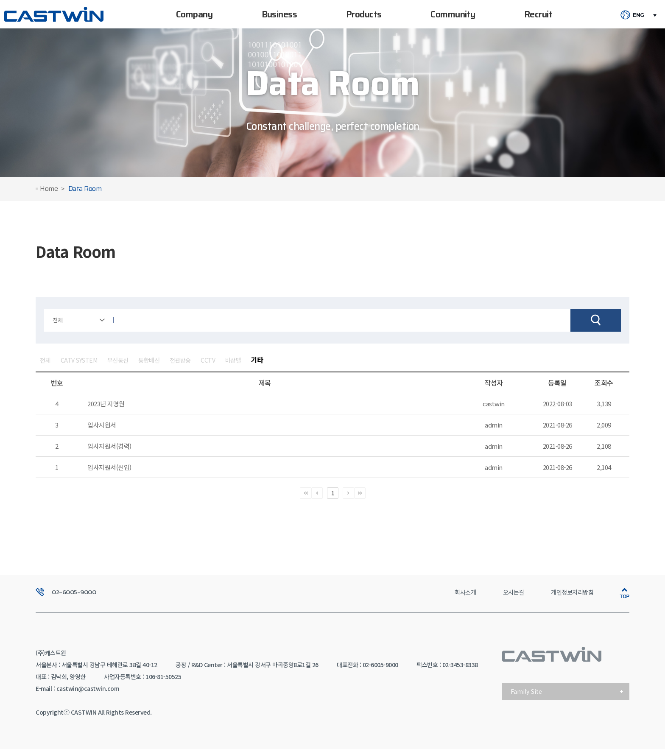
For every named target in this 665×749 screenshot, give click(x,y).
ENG (638, 15)
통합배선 (148, 360)
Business (279, 14)
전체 (45, 360)
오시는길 (513, 592)
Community (452, 14)
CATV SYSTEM (79, 360)
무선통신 (118, 360)
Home (49, 189)
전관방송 (180, 360)
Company (194, 14)
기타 (257, 360)
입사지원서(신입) (109, 467)
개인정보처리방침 (572, 592)
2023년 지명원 (106, 403)
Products (364, 14)
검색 (595, 320)
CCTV (208, 360)
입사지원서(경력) (109, 446)
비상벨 (233, 360)
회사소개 (465, 592)
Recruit (538, 14)
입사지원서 (101, 424)
